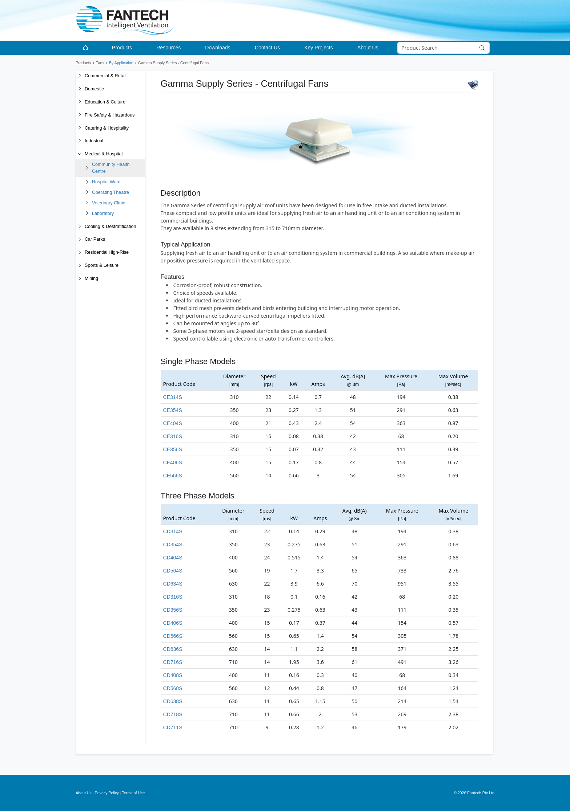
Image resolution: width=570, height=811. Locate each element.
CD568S (172, 688)
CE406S (172, 462)
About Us (84, 793)
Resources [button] (168, 47)
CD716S (172, 662)
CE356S (172, 449)
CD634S (172, 584)
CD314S (172, 531)
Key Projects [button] (318, 47)
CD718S (172, 714)
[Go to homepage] (86, 47)
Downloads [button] (217, 47)
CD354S (172, 544)
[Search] (443, 48)
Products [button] (122, 47)
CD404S (172, 558)
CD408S (172, 675)
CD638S (172, 701)
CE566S (172, 475)
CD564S (172, 571)
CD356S (172, 610)
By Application (121, 63)
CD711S (172, 727)
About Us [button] (367, 47)
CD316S (172, 597)
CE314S (172, 397)
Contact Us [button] (267, 47)
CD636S (172, 649)
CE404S (172, 423)
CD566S (172, 636)
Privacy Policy (107, 793)
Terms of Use (133, 793)
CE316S (172, 436)
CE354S (172, 410)
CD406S (172, 623)
